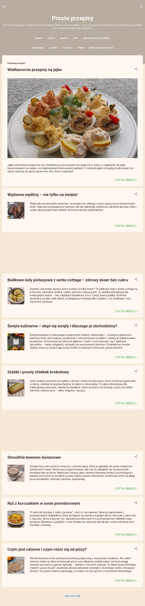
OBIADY (39, 38)
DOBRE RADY (38, 48)
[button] (136, 69)
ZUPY (75, 38)
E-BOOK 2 (67, 48)
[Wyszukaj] (141, 7)
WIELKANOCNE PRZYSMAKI (96, 38)
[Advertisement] (72, 252)
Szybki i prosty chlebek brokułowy (38, 372)
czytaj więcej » (126, 179)
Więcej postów (72, 596)
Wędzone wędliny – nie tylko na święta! (42, 194)
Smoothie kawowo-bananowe (34, 457)
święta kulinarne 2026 (101, 48)
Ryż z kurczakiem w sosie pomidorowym (43, 503)
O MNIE (80, 48)
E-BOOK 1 (53, 48)
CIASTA (51, 38)
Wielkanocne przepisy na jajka (34, 69)
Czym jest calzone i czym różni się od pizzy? (47, 549)
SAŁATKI (64, 38)
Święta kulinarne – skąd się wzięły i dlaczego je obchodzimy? (62, 326)
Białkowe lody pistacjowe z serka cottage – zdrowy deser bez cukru (67, 280)
